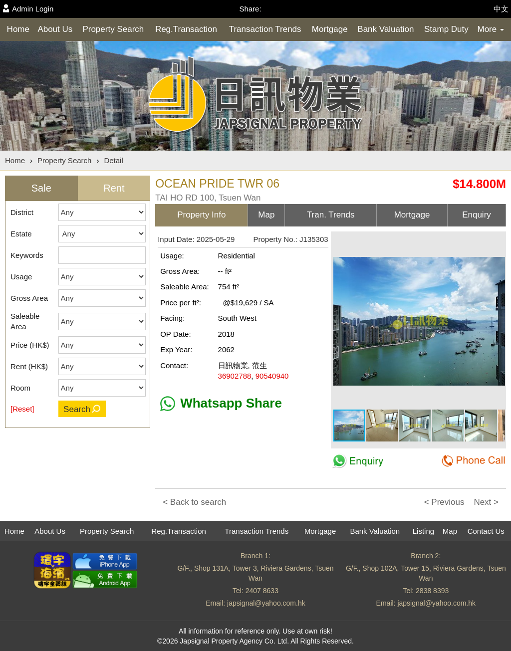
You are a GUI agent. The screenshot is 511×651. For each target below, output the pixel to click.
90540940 (272, 376)
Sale (41, 188)
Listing (423, 531)
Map (450, 531)
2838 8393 (432, 591)
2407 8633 (262, 591)
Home (18, 29)
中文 (501, 8)
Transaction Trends (265, 29)
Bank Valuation (385, 29)
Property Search (113, 29)
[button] (496, 243)
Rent (113, 188)
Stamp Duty (446, 29)
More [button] (490, 29)
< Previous (444, 502)
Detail (113, 160)
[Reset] (22, 409)
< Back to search (194, 502)
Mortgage (330, 29)
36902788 (235, 376)
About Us (54, 29)
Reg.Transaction (186, 29)
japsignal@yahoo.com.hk (266, 603)
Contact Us (486, 531)
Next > (486, 502)
